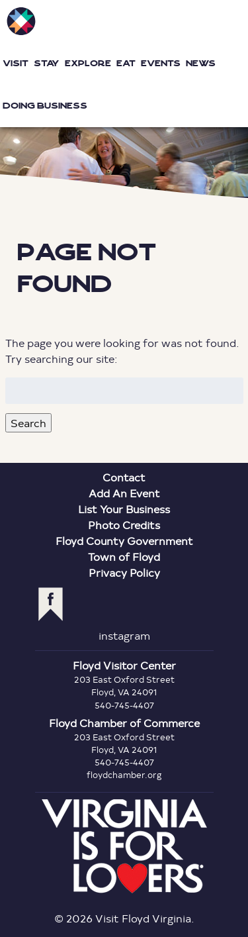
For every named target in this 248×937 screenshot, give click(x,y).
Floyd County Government (124, 540)
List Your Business (124, 509)
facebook (50, 604)
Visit (15, 63)
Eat (126, 63)
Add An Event (124, 493)
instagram (124, 635)
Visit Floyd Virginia (21, 21)
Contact (124, 477)
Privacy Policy (124, 572)
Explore (88, 63)
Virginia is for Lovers (124, 846)
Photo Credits (124, 524)
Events (161, 63)
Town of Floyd (124, 556)
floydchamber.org (124, 775)
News (201, 63)
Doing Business (45, 106)
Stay (47, 63)
